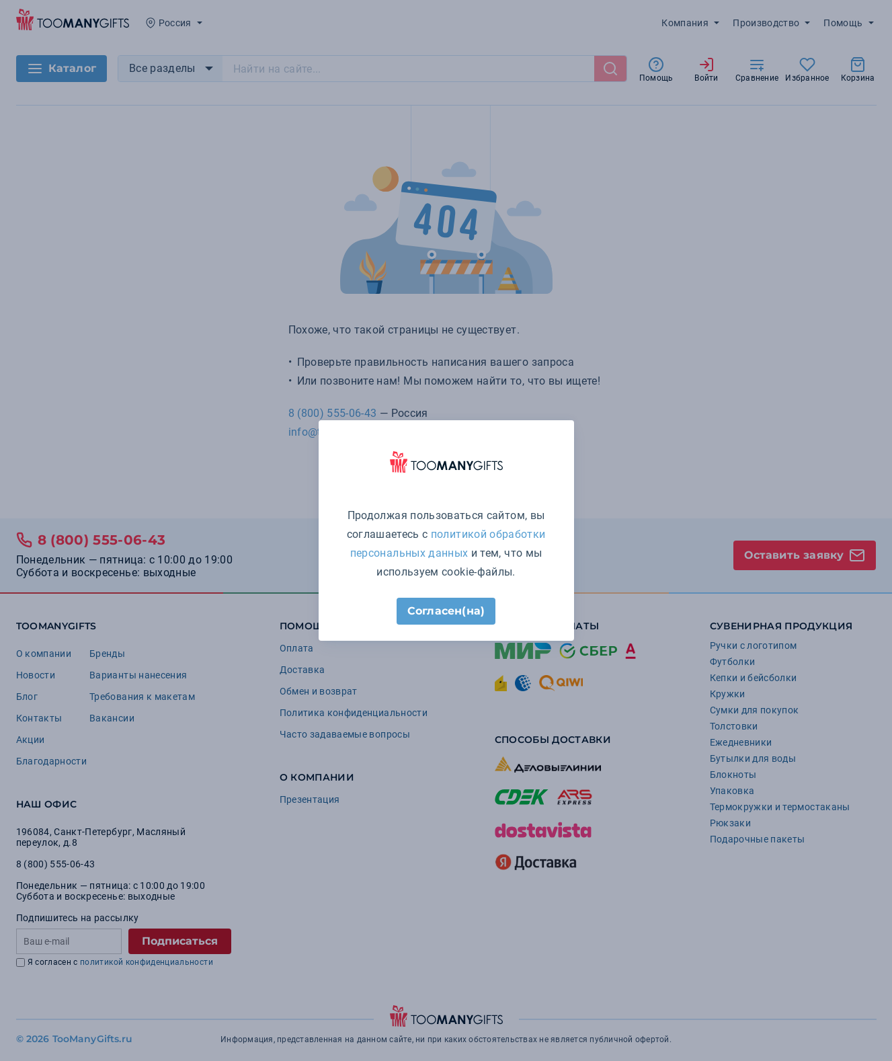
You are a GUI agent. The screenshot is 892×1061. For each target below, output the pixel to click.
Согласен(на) (446, 610)
